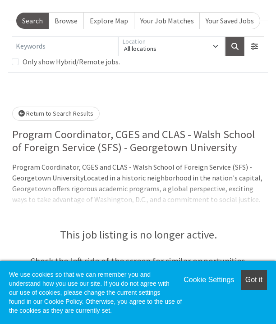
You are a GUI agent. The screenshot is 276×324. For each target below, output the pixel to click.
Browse (66, 20)
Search (32, 20)
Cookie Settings (209, 280)
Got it (253, 280)
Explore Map (109, 20)
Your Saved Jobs (230, 20)
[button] (254, 46)
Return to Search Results (55, 113)
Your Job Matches (167, 20)
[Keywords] (65, 46)
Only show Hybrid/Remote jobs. (71, 61)
